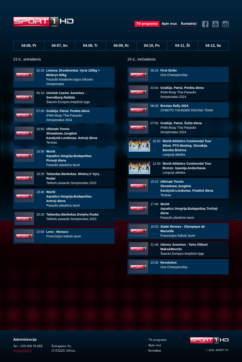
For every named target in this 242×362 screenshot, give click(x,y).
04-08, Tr (90, 45)
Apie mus (169, 23)
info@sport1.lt (22, 350)
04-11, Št (182, 45)
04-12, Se (213, 45)
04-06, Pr (28, 45)
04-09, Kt (121, 45)
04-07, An (60, 45)
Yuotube (215, 24)
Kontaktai (189, 23)
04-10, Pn (152, 45)
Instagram (225, 24)
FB (205, 24)
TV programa (147, 23)
